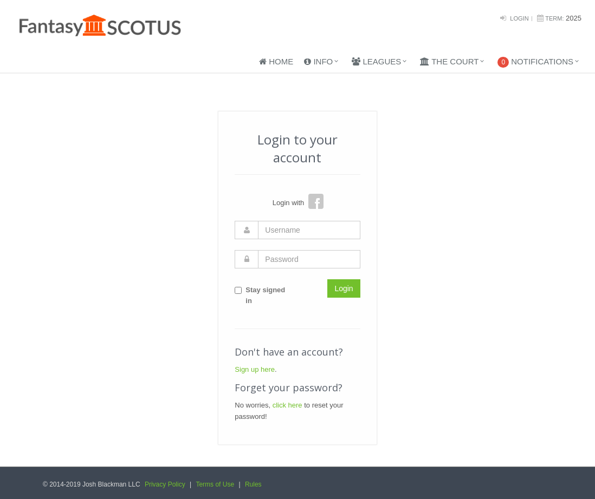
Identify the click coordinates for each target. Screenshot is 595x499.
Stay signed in (260, 295)
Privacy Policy (165, 484)
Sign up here (255, 369)
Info (318, 61)
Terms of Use (215, 484)
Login (519, 18)
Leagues (376, 61)
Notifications (535, 62)
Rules (253, 484)
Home (276, 61)
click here (287, 405)
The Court (449, 61)
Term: (554, 18)
